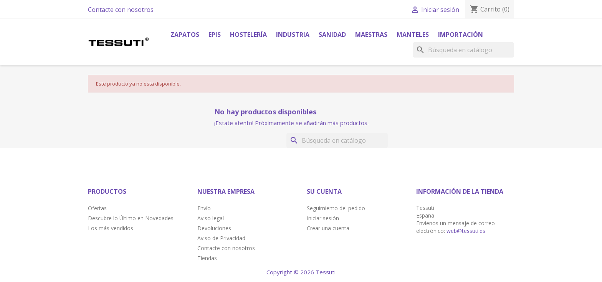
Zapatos (184, 34)
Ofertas (97, 208)
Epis (214, 34)
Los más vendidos (110, 228)
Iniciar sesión (323, 218)
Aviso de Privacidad (221, 238)
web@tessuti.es (466, 230)
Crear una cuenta (328, 228)
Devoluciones (214, 228)
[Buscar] (463, 50)
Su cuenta (324, 191)
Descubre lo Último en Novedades (131, 218)
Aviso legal (210, 218)
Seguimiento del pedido (336, 208)
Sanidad (332, 34)
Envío (204, 208)
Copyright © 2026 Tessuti (301, 272)
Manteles (413, 34)
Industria (292, 34)
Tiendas (207, 258)
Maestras (371, 34)
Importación (460, 34)
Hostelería (248, 34)
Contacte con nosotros (121, 9)
